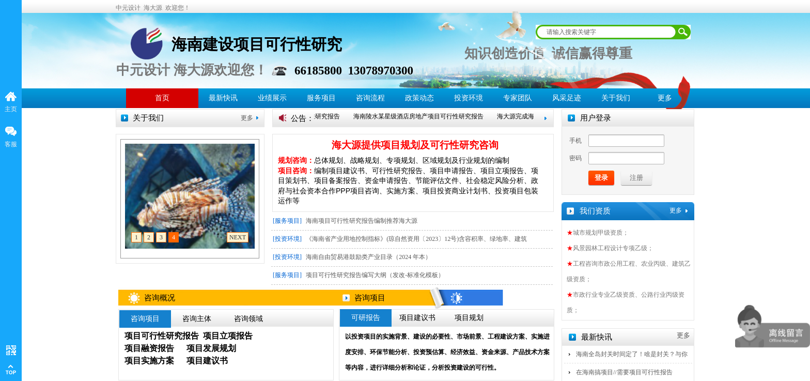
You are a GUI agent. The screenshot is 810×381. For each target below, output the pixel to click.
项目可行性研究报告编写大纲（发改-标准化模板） (375, 275)
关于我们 (615, 98)
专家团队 (517, 98)
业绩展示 (272, 98)
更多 (247, 117)
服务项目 (321, 98)
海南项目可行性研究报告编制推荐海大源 (361, 220)
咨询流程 (370, 98)
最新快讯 (223, 98)
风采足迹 (566, 98)
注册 (636, 177)
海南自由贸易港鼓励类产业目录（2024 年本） (368, 257)
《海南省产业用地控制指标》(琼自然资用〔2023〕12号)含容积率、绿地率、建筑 (416, 238)
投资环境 (468, 98)
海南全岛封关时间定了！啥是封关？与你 (632, 354)
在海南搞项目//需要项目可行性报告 (624, 372)
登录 (601, 177)
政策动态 (419, 98)
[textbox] (606, 32)
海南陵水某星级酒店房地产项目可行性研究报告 (421, 116)
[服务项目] (287, 220)
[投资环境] (287, 238)
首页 (162, 98)
